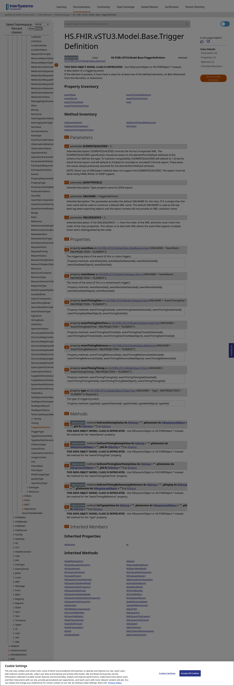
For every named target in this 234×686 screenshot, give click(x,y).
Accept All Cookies (190, 676)
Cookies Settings (167, 676)
